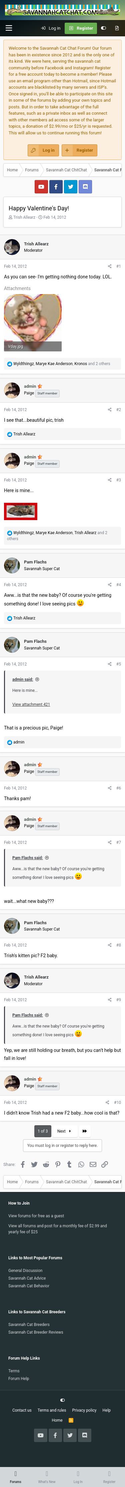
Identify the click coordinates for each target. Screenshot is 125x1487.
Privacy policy (84, 1410)
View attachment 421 (31, 704)
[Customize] (103, 28)
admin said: (22, 679)
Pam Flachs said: (27, 858)
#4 (118, 584)
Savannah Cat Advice (27, 1278)
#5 (118, 664)
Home (57, 1420)
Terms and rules (52, 1410)
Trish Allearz (24, 217)
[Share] (110, 266)
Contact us (22, 1410)
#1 (118, 266)
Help (107, 1410)
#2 (118, 409)
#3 (118, 480)
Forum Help (18, 1378)
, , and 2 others (61, 363)
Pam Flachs (35, 561)
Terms (14, 1371)
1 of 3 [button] (43, 1131)
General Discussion (25, 1270)
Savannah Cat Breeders (29, 1324)
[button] (8, 28)
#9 (118, 1000)
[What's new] (117, 28)
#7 (118, 842)
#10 (117, 1102)
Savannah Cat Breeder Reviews (35, 1332)
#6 (118, 788)
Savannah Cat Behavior (28, 1286)
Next (65, 1131)
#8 (118, 945)
